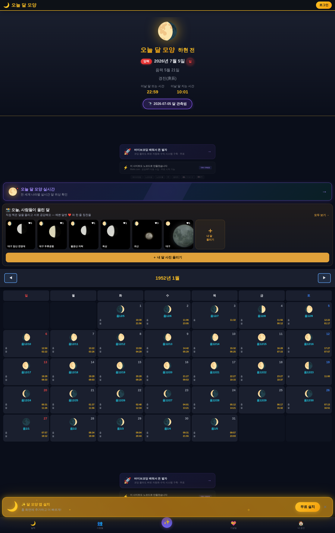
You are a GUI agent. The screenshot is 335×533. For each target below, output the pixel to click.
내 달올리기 (210, 235)
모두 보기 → (321, 215)
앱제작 (175, 177)
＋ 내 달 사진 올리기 (167, 258)
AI (168, 177)
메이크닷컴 (136, 177)
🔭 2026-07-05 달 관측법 (167, 104)
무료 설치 (307, 506)
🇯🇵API (200, 177)
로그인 (323, 5)
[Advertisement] (167, 130)
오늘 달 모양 (157, 49)
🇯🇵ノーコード (188, 177)
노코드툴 (159, 177)
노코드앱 (148, 177)
